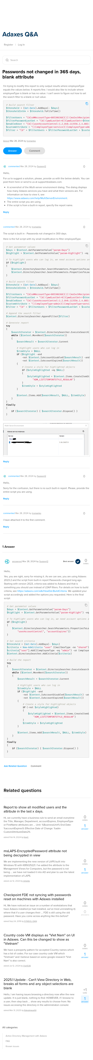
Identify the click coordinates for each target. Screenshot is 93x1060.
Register (8, 44)
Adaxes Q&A (20, 34)
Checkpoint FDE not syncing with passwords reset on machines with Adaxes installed (37, 897)
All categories (9, 1027)
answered (17, 561)
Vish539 (27, 965)
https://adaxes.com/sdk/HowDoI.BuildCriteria (42, 591)
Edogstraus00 (30, 1010)
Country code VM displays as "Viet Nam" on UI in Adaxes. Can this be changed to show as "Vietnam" (39, 939)
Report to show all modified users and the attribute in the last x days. (35, 809)
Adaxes (17, 9)
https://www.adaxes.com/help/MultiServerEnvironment (37, 198)
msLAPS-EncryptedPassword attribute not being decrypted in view (35, 853)
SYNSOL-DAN (30, 921)
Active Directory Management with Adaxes (26, 1036)
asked (6, 141)
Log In (21, 44)
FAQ (8, 1041)
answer (12, 151)
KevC (26, 837)
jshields (26, 880)
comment (34, 151)
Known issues (12, 1046)
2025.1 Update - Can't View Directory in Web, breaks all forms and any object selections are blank (38, 984)
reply (6, 212)
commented (14, 166)
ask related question (15, 766)
